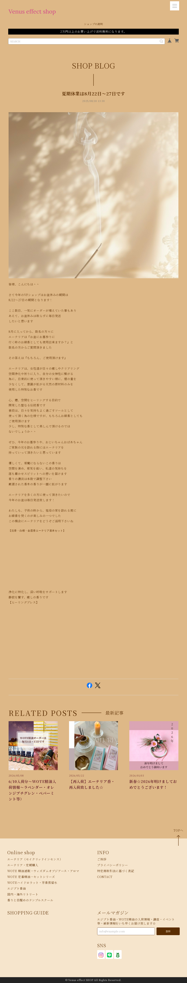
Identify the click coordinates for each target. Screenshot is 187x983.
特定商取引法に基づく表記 (115, 871)
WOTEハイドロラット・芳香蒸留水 (32, 882)
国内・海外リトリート (22, 894)
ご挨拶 (101, 859)
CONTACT (104, 877)
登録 (168, 931)
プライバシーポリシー (112, 865)
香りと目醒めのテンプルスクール (30, 900)
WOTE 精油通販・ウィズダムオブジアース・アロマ (43, 871)
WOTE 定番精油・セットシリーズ (31, 877)
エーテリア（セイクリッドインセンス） (34, 859)
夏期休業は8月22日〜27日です (93, 93)
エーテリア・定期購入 (22, 865)
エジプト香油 (16, 888)
